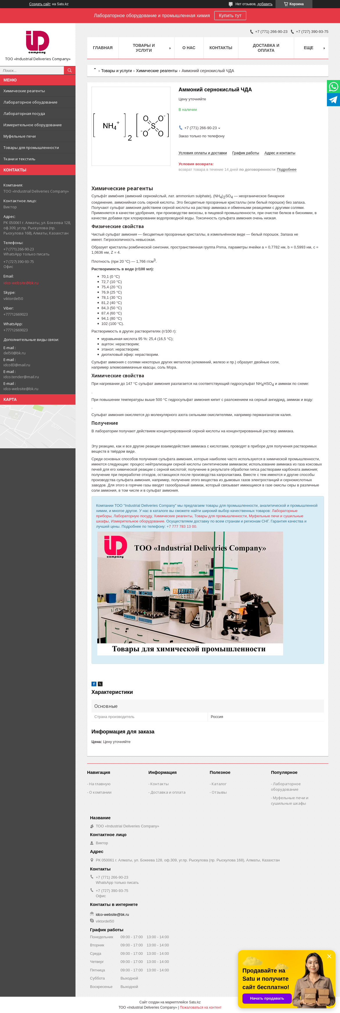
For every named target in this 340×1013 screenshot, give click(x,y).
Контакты (221, 47)
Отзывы (219, 792)
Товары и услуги (144, 48)
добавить (265, 4)
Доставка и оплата (266, 48)
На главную (100, 783)
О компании (100, 792)
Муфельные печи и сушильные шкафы (289, 800)
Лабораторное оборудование (286, 786)
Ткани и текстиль (19, 158)
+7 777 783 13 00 (181, 526)
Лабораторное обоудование (30, 102)
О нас (188, 47)
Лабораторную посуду (133, 516)
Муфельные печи (19, 136)
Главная (103, 47)
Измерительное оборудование (32, 124)
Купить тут (230, 15)
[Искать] (69, 70)
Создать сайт (40, 4)
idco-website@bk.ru (20, 282)
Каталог (219, 783)
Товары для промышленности (31, 147)
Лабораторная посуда (24, 113)
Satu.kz (195, 1002)
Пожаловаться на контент (200, 1007)
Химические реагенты (24, 90)
